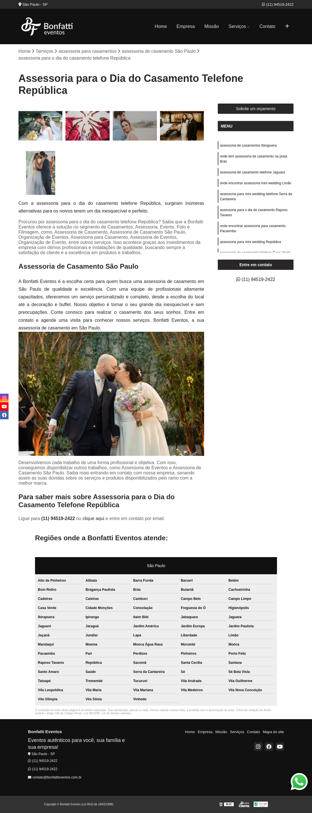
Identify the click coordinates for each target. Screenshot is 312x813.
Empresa (185, 26)
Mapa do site (273, 732)
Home (161, 26)
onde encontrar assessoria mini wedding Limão (255, 183)
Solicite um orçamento (256, 108)
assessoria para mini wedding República (250, 242)
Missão (211, 26)
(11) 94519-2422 (277, 4)
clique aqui (93, 518)
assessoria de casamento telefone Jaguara (252, 172)
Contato (267, 26)
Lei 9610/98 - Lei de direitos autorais (108, 713)
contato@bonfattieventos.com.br (54, 777)
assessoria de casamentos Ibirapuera (248, 145)
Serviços (237, 26)
